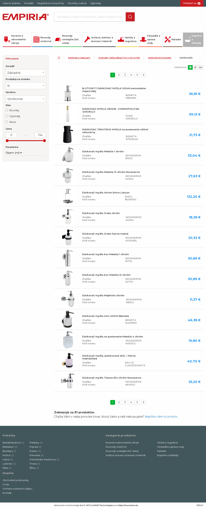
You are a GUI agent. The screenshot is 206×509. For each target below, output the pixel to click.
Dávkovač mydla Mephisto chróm (103, 296)
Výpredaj (95, 3)
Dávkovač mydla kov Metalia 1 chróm (105, 255)
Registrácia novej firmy (50, 3)
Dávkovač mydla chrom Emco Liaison (105, 193)
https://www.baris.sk (128, 506)
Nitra (7, 469)
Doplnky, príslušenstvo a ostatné (119, 58)
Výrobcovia (15, 99)
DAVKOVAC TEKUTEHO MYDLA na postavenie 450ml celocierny (115, 132)
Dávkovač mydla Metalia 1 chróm (103, 152)
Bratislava (10, 447)
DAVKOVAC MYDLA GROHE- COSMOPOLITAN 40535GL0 (110, 111)
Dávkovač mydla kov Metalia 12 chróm (106, 275)
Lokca (8, 460)
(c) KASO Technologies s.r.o (103, 506)
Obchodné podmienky (16, 481)
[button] (127, 17)
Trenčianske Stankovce (44, 460)
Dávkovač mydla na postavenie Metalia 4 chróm (112, 337)
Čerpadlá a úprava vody (150, 40)
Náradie (173, 40)
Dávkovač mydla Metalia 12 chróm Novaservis (111, 172)
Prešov (35, 452)
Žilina (34, 469)
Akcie (12, 122)
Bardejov (9, 452)
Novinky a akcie (77, 3)
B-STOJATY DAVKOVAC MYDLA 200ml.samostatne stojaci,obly (114, 90)
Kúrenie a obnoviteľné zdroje (15, 40)
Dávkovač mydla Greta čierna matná (105, 234)
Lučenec (9, 464)
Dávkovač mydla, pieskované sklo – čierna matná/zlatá (109, 358)
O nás (6, 485)
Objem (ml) (12, 153)
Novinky (14, 111)
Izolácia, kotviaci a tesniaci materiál (98, 40)
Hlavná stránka (11, 3)
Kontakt (29, 3)
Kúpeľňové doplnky (160, 58)
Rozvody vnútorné (42, 40)
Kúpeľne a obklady (193, 40)
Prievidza (37, 456)
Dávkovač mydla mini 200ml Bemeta (105, 316)
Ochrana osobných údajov (17, 489)
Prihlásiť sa (189, 3)
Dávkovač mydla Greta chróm (101, 214)
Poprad (35, 447)
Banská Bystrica (13, 443)
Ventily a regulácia (127, 40)
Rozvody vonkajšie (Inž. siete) (67, 40)
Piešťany (36, 443)
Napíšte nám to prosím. (161, 417)
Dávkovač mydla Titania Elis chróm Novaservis (111, 378)
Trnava (35, 464)
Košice (8, 456)
